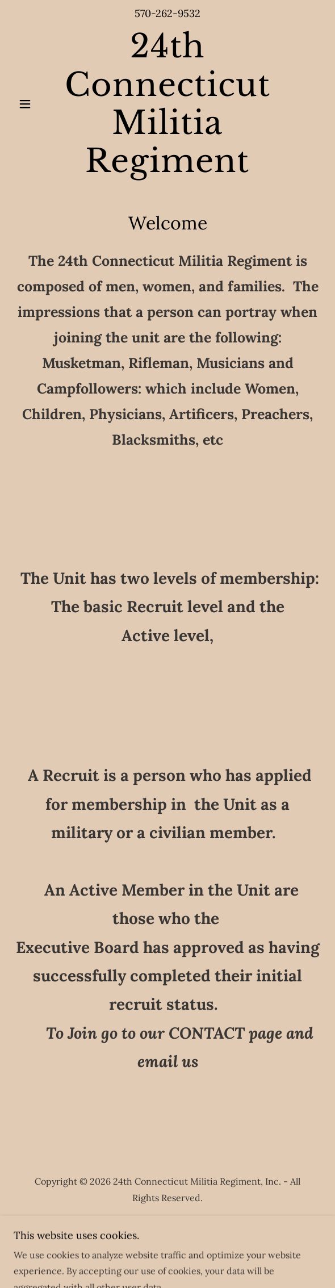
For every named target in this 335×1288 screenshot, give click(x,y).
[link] (167, 103)
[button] (37, 104)
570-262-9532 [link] (167, 13)
